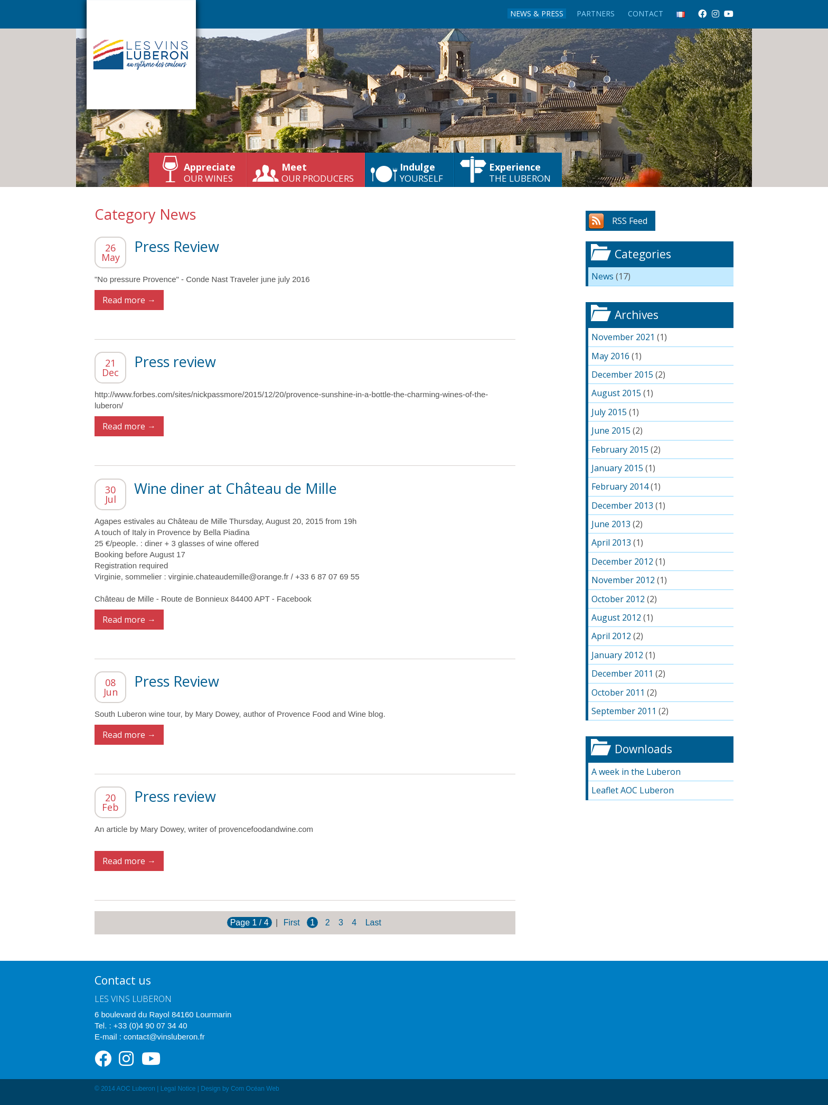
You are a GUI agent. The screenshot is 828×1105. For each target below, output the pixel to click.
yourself (421, 172)
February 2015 (619, 449)
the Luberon (520, 172)
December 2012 (622, 561)
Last (373, 922)
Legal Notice (178, 1088)
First (292, 922)
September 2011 (623, 711)
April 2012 (611, 636)
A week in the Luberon (636, 772)
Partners (596, 13)
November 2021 (623, 337)
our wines (210, 172)
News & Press (536, 13)
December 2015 (622, 374)
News (602, 276)
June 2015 (611, 430)
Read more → (129, 300)
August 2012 (616, 617)
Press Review (176, 246)
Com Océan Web (255, 1088)
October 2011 (618, 692)
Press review (175, 361)
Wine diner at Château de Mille (235, 488)
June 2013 (611, 524)
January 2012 (617, 655)
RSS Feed (629, 221)
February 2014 (619, 486)
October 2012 (618, 599)
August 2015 (616, 393)
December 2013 (622, 505)
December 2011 (622, 673)
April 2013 (611, 542)
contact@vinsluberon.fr (164, 1036)
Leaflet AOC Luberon (632, 790)
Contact (645, 13)
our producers (317, 172)
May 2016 (610, 356)
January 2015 (617, 468)
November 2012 (623, 580)
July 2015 (609, 412)
